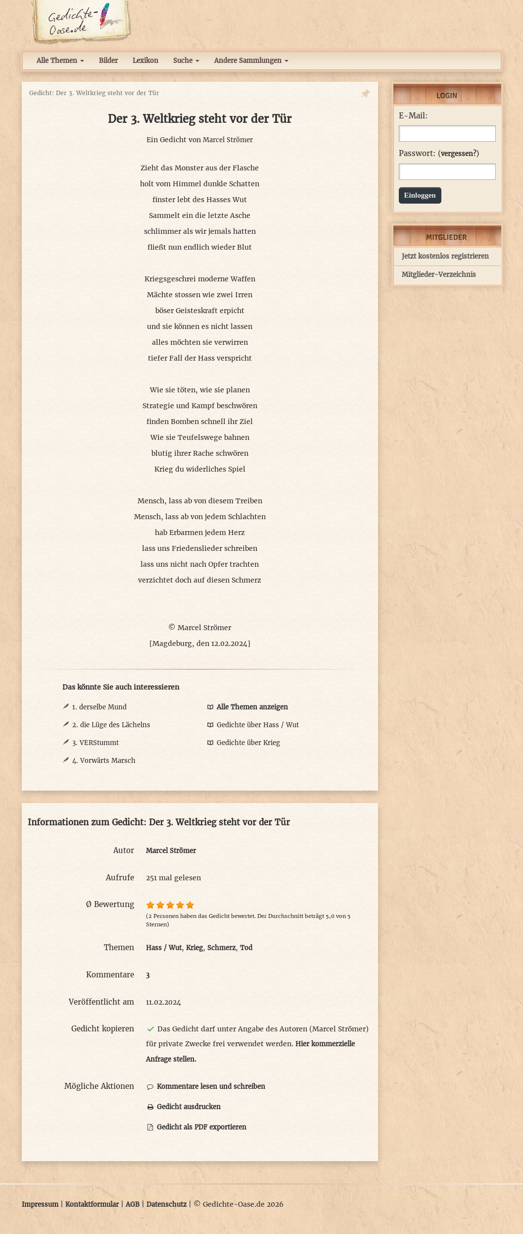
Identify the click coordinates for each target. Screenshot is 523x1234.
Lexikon (145, 60)
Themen (119, 947)
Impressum (40, 1204)
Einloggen (420, 195)
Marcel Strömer (228, 140)
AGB (133, 1204)
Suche (186, 60)
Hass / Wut (164, 948)
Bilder (108, 60)
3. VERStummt (95, 743)
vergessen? (458, 154)
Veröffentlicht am (101, 1002)
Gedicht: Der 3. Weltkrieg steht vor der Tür (94, 93)
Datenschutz (166, 1204)
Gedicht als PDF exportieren (196, 1127)
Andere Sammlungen (251, 60)
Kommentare (110, 974)
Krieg (194, 948)
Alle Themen (60, 60)
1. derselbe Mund (99, 707)
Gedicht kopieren (102, 1028)
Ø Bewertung (110, 904)
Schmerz (221, 948)
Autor (123, 850)
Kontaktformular (92, 1204)
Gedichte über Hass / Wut (252, 725)
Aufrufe (120, 877)
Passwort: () (439, 153)
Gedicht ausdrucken (183, 1107)
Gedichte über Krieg (243, 743)
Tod (246, 948)
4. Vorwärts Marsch (104, 760)
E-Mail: (413, 115)
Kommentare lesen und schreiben (205, 1086)
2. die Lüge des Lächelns (111, 725)
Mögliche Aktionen (99, 1086)
